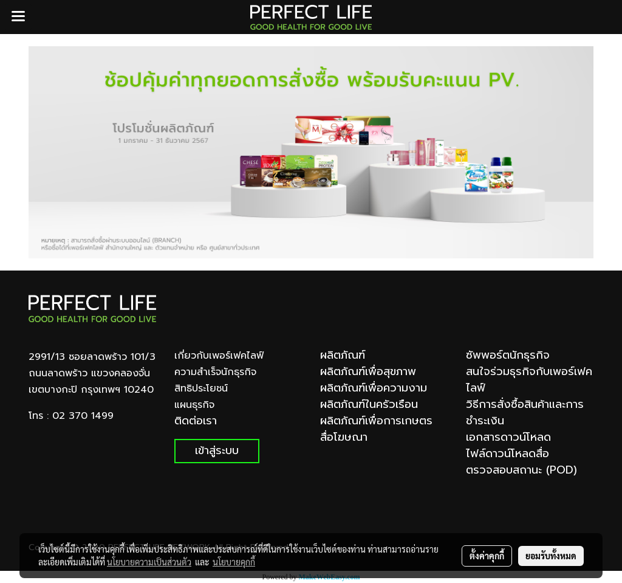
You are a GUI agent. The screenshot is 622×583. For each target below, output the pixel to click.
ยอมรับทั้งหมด (550, 555)
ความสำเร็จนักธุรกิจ (215, 372)
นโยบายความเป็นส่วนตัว (149, 561)
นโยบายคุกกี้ (234, 561)
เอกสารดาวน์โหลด (508, 437)
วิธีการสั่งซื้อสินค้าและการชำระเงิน (525, 412)
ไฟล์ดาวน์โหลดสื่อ (507, 453)
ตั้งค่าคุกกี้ (487, 555)
